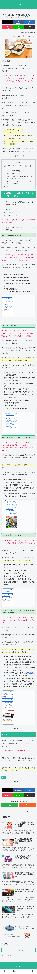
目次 (16, 162)
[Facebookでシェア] (18, 22)
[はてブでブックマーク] (29, 22)
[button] (29, 27)
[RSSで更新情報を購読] (27, 805)
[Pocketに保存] (7, 27)
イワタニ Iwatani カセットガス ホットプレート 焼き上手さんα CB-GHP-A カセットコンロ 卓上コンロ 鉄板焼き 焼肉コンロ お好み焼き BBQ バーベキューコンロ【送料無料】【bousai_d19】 (8, 698)
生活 (4, 777)
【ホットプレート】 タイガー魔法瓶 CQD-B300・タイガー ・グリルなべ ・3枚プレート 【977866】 (8, 593)
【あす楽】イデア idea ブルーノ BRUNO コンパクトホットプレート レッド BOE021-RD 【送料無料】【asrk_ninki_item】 (7, 301)
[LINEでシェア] (18, 27)
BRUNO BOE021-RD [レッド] (15, 171)
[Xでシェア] (7, 22)
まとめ (6, 186)
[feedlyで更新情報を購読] (9, 805)
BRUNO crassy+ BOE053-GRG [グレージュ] (20, 176)
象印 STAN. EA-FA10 (13, 173)
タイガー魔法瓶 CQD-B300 (15, 178)
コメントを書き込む (18, 950)
